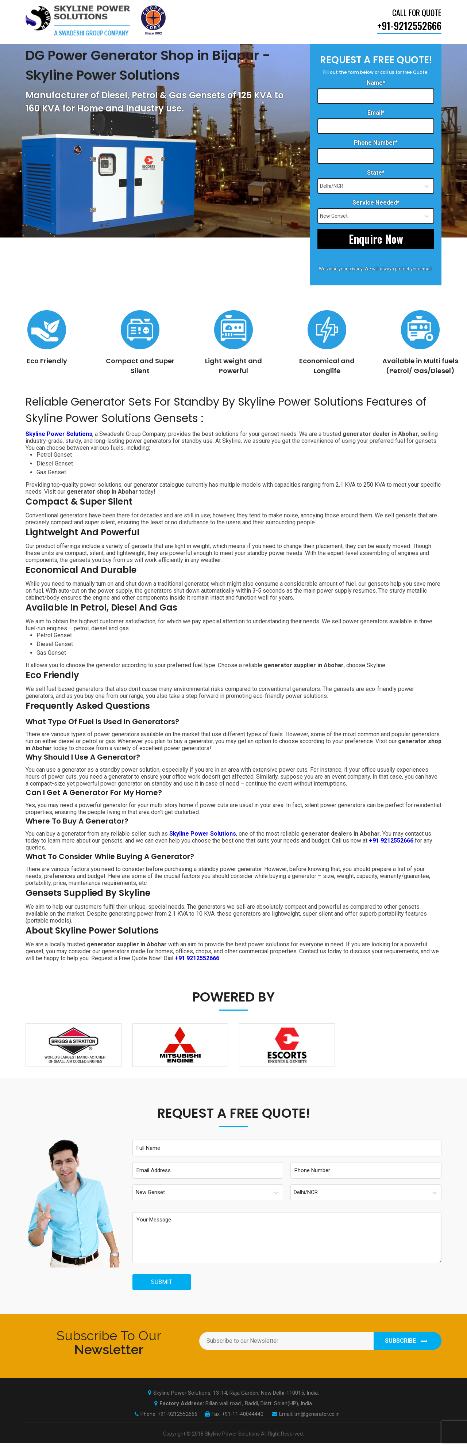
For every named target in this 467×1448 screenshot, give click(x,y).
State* (376, 172)
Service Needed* (376, 202)
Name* (376, 82)
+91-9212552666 (177, 1419)
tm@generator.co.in (317, 1419)
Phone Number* (376, 142)
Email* (376, 112)
